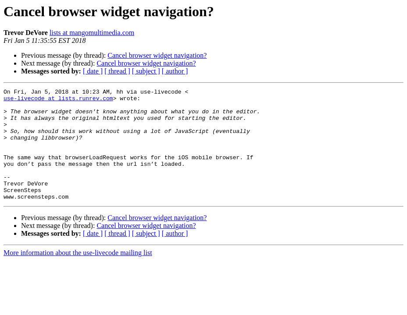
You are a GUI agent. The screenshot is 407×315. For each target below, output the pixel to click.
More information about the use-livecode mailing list (78, 275)
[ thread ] (117, 71)
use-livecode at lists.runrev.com (58, 101)
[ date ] (93, 71)
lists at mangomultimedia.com (92, 32)
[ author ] (175, 71)
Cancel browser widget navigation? (157, 55)
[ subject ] (146, 71)
